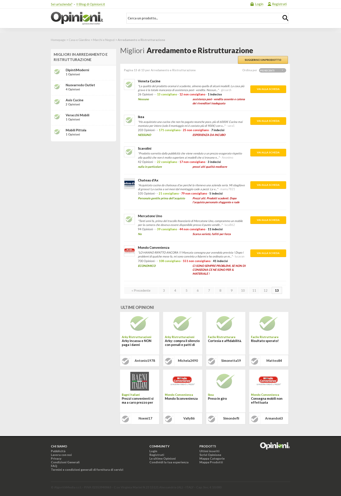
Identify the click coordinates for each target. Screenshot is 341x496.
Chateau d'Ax (148, 180)
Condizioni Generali (65, 462)
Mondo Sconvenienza (181, 398)
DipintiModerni (77, 69)
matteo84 (274, 360)
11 (254, 290)
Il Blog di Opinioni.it (90, 4)
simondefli (231, 418)
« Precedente (141, 290)
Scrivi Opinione (210, 455)
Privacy (56, 458)
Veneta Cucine (149, 81)
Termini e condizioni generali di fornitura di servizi (87, 469)
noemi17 (145, 418)
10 (243, 290)
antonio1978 (145, 360)
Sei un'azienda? (61, 4)
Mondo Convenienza (153, 247)
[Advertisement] (83, 172)
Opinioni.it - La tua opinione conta (84, 18)
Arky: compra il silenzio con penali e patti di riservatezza (182, 343)
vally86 (189, 418)
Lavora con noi (61, 455)
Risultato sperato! (265, 341)
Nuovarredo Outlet (80, 84)
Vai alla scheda (268, 89)
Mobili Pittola (76, 130)
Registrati (279, 4)
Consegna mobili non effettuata (266, 400)
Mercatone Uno (150, 216)
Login (259, 4)
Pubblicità (58, 451)
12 (265, 290)
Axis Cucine (75, 100)
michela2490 (188, 360)
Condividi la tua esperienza (169, 462)
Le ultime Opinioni (162, 458)
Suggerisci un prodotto (263, 59)
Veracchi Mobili (77, 115)
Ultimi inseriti (209, 451)
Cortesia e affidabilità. (225, 341)
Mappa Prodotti (211, 462)
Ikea (141, 117)
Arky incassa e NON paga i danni (136, 343)
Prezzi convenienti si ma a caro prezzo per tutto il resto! (138, 400)
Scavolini (144, 148)
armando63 (274, 418)
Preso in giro (217, 398)
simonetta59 (231, 360)
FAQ (54, 466)
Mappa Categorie (212, 458)
